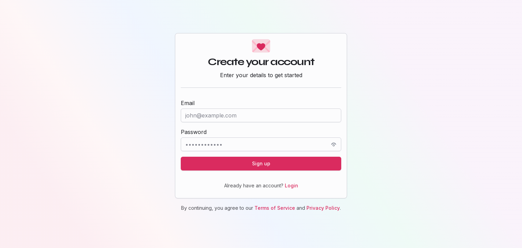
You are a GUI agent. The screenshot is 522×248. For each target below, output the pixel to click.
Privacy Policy (323, 208)
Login (291, 185)
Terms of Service (274, 208)
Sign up (261, 163)
